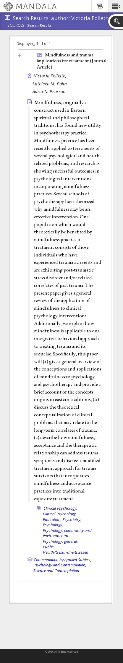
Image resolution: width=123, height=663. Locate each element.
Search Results (39, 25)
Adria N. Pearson (49, 91)
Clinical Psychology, (60, 508)
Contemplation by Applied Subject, (62, 559)
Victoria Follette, (51, 76)
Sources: (16, 26)
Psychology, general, (60, 541)
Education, (52, 519)
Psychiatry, (71, 519)
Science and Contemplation (56, 570)
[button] (115, 6)
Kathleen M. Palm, (51, 84)
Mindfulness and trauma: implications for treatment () (71, 60)
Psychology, (53, 524)
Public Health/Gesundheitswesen (66, 549)
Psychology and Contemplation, (59, 565)
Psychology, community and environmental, (67, 533)
